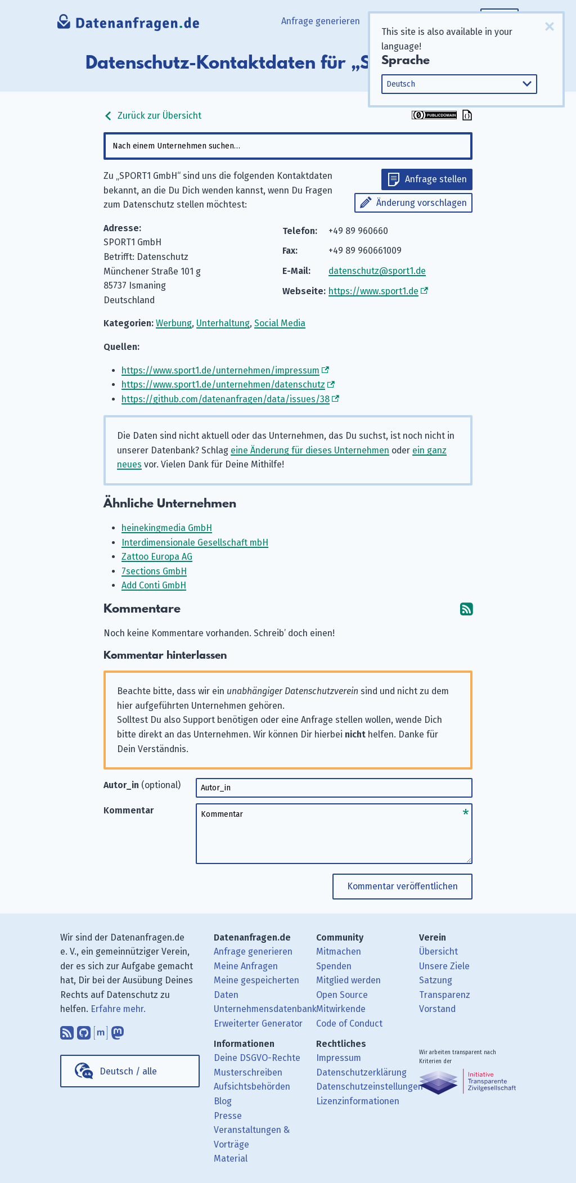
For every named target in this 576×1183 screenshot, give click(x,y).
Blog (223, 1101)
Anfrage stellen (436, 179)
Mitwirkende (341, 1009)
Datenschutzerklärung (361, 1072)
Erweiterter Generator (258, 1023)
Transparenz (444, 994)
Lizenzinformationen (357, 1101)
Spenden (334, 966)
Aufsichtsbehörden (252, 1086)
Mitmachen (338, 951)
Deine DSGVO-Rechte (257, 1057)
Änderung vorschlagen (421, 202)
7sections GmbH (154, 571)
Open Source (342, 994)
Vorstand (437, 1009)
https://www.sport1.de (373, 291)
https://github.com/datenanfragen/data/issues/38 (226, 399)
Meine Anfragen (246, 966)
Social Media (279, 323)
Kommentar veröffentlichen (402, 886)
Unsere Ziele (444, 966)
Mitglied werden (348, 980)
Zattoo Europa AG (157, 556)
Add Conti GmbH (154, 585)
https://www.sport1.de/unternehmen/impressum (221, 370)
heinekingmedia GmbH (167, 528)
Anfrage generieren (320, 21)
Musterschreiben (248, 1072)
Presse (228, 1115)
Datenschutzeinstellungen (369, 1086)
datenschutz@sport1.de (377, 271)
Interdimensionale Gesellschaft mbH (195, 542)
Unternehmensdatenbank (265, 1009)
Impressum (338, 1057)
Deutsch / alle (128, 1071)
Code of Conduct (349, 1023)
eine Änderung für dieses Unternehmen (310, 450)
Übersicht (438, 951)
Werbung (174, 323)
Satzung (435, 980)
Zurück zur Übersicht (152, 115)
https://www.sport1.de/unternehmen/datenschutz (223, 384)
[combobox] (288, 146)
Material (231, 1158)
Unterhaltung (223, 323)
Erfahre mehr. (118, 1009)
